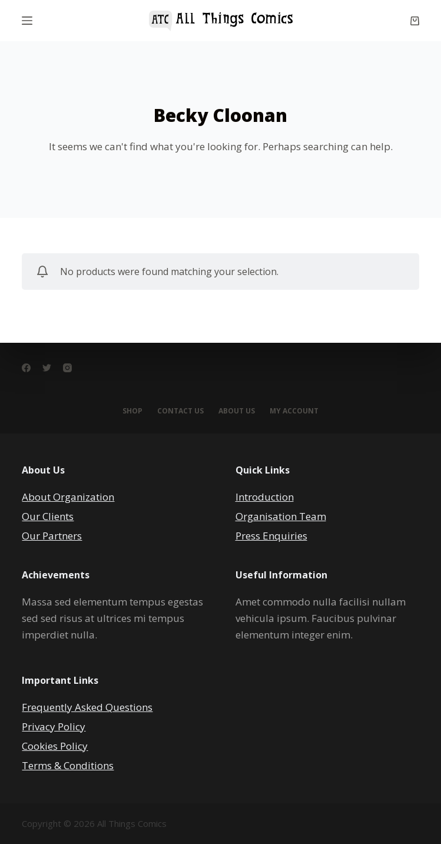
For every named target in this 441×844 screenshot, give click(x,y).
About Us (236, 411)
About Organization (68, 497)
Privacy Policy (53, 726)
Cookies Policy (55, 746)
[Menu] (27, 20)
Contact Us (180, 411)
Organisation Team (281, 516)
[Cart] (414, 20)
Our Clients (48, 516)
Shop (132, 411)
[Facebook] (26, 367)
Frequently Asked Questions (87, 707)
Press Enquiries (271, 535)
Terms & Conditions (68, 765)
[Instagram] (67, 367)
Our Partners (52, 535)
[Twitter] (46, 367)
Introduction (265, 497)
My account (294, 411)
